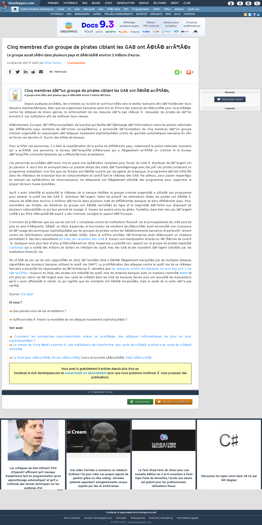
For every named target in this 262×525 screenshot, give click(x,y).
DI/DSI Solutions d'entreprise (37, 9)
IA (69, 9)
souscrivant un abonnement (86, 376)
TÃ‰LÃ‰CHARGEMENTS (118, 14)
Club (186, 3)
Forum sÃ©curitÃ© (65, 360)
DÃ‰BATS (156, 14)
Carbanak (16, 250)
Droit (174, 3)
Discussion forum (230, 99)
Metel (184, 276)
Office (167, 9)
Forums (53, 3)
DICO (177, 14)
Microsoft (89, 9)
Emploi (144, 3)
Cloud (60, 9)
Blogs (96, 3)
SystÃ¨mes (194, 9)
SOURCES (141, 14)
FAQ (84, 3)
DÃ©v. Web (113, 9)
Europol (27, 297)
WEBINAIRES (81, 14)
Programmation (140, 9)
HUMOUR (189, 14)
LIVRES (97, 14)
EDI (126, 9)
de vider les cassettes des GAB (81, 242)
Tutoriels (70, 3)
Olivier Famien (52, 65)
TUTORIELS (56, 14)
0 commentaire (76, 65)
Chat (108, 3)
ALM (77, 9)
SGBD (156, 9)
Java (100, 9)
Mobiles (179, 9)
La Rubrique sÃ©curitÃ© (31, 360)
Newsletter (125, 3)
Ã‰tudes (159, 3)
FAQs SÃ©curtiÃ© (138, 360)
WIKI (168, 14)
